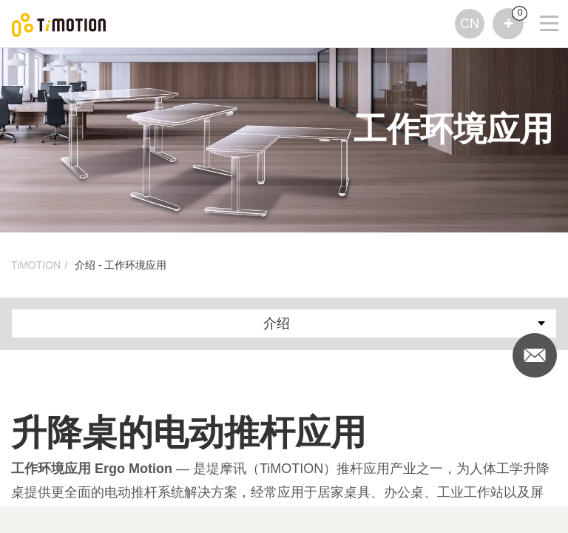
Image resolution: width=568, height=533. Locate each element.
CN (469, 23)
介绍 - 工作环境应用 (120, 265)
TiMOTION (36, 265)
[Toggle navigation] (540, 19)
